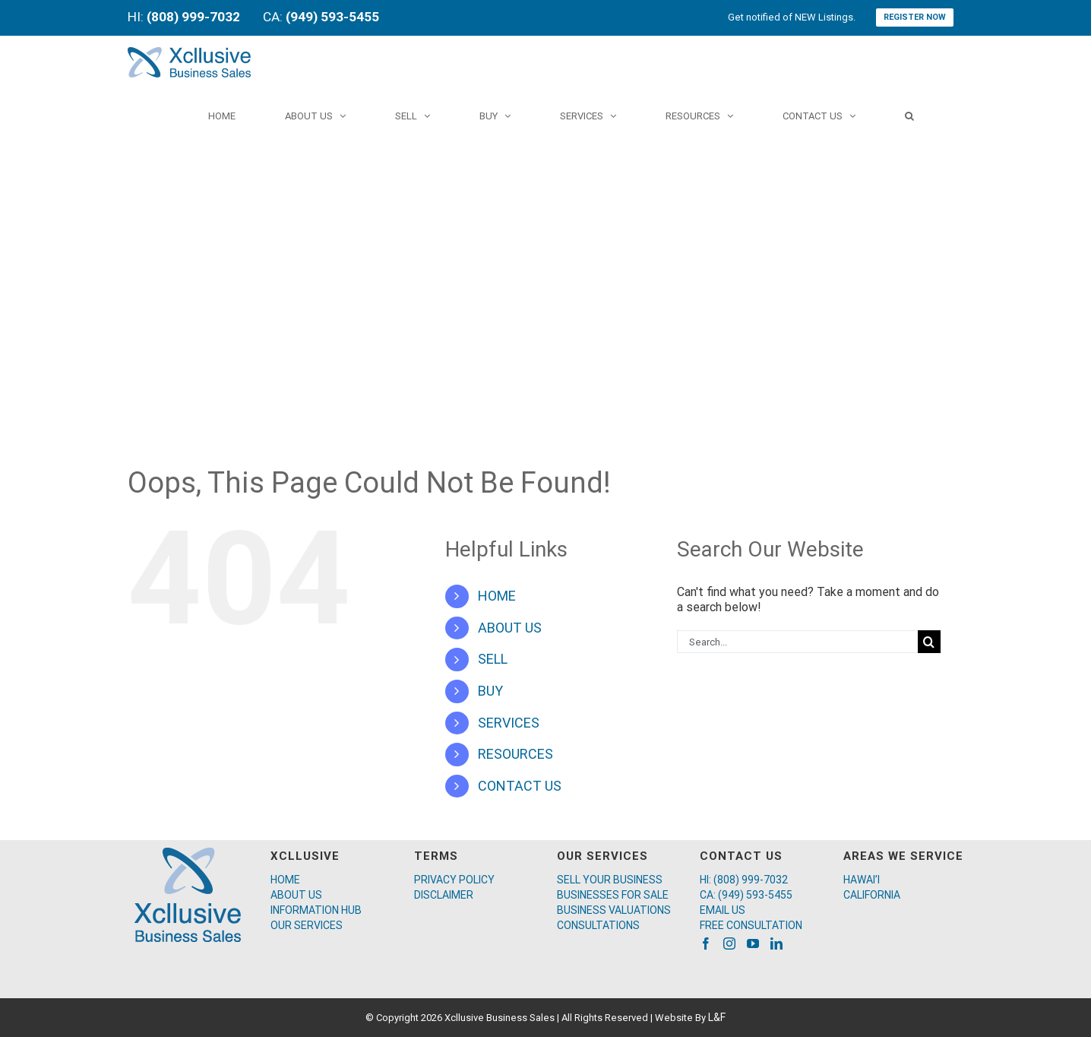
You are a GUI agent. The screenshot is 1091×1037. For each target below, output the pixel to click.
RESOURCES (515, 754)
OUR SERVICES (306, 925)
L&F (717, 1017)
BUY (490, 691)
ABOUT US (510, 628)
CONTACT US (519, 786)
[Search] (909, 115)
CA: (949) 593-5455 (746, 895)
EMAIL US (722, 910)
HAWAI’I (861, 880)
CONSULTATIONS (598, 925)
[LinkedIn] (776, 943)
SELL (493, 659)
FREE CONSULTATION (751, 925)
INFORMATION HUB (316, 910)
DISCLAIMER (443, 895)
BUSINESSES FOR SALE (613, 895)
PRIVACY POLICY (454, 880)
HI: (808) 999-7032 (744, 880)
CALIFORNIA (871, 895)
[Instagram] (729, 943)
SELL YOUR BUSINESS (610, 880)
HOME (497, 596)
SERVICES (508, 723)
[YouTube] (753, 943)
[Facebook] (706, 943)
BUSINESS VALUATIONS (614, 910)
